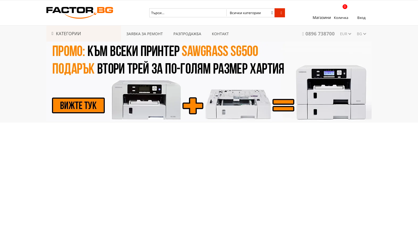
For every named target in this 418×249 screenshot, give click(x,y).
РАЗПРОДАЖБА (187, 33)
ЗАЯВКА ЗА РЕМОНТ (144, 33)
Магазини (322, 17)
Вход (361, 17)
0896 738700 (320, 33)
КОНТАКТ (220, 33)
